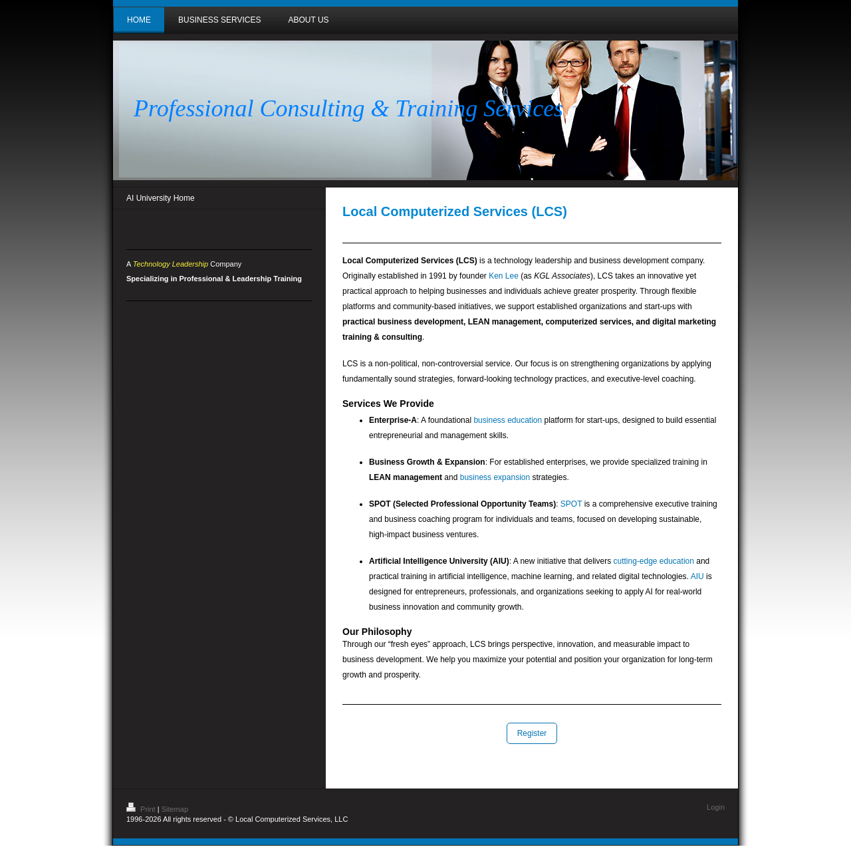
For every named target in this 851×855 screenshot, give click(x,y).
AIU (697, 576)
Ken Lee (504, 276)
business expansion (495, 477)
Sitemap (175, 809)
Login (716, 807)
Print (142, 809)
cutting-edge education (653, 561)
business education (507, 420)
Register (532, 733)
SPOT (571, 504)
